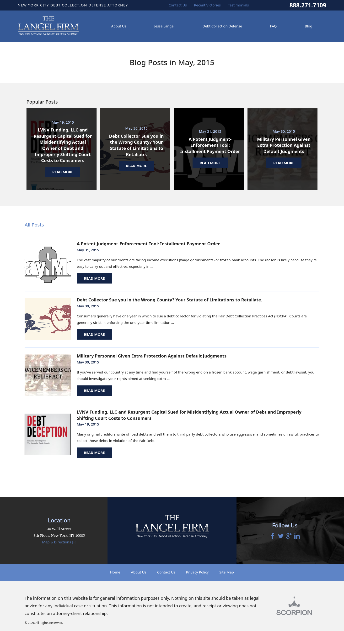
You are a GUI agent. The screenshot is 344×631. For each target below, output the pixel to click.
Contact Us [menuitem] (178, 5)
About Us (138, 572)
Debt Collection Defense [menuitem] (222, 26)
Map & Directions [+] (59, 542)
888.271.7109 (308, 5)
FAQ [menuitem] (273, 26)
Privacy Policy (197, 572)
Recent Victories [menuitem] (207, 5)
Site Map (226, 572)
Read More (94, 278)
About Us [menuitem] (118, 26)
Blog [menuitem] (308, 26)
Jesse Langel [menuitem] (164, 26)
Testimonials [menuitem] (238, 5)
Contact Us (166, 572)
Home (115, 572)
